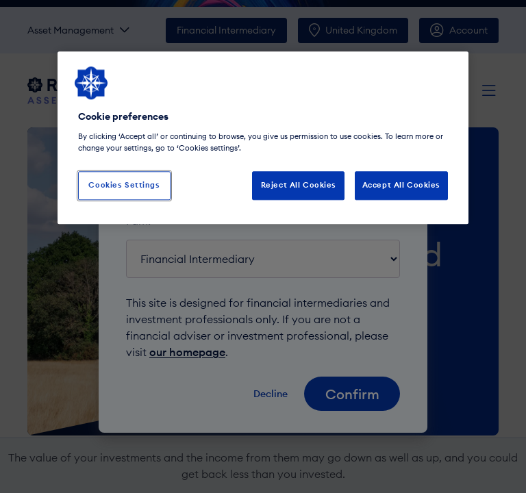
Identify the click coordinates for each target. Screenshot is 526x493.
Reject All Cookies (298, 185)
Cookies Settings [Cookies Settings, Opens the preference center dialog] (124, 185)
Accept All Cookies (401, 185)
